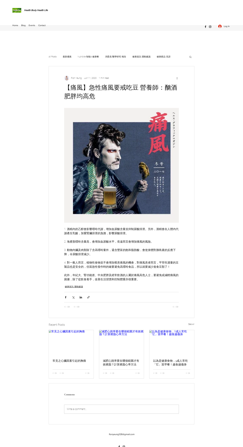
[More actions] (177, 78)
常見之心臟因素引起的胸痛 (69, 360)
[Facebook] (205, 26)
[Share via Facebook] (65, 297)
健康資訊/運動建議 (141, 56)
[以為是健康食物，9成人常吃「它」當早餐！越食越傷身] (171, 342)
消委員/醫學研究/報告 (115, 56)
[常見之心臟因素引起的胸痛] (71, 342)
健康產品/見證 (163, 56)
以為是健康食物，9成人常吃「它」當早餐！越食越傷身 (170, 362)
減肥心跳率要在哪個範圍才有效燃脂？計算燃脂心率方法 (121, 362)
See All (191, 324)
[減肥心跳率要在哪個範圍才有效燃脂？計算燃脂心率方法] (121, 342)
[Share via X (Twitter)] (73, 297)
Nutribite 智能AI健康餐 (88, 56)
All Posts (53, 56)
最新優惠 (67, 56)
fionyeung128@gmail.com (122, 434)
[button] (190, 57)
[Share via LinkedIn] (80, 297)
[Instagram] (210, 26)
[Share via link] (88, 297)
